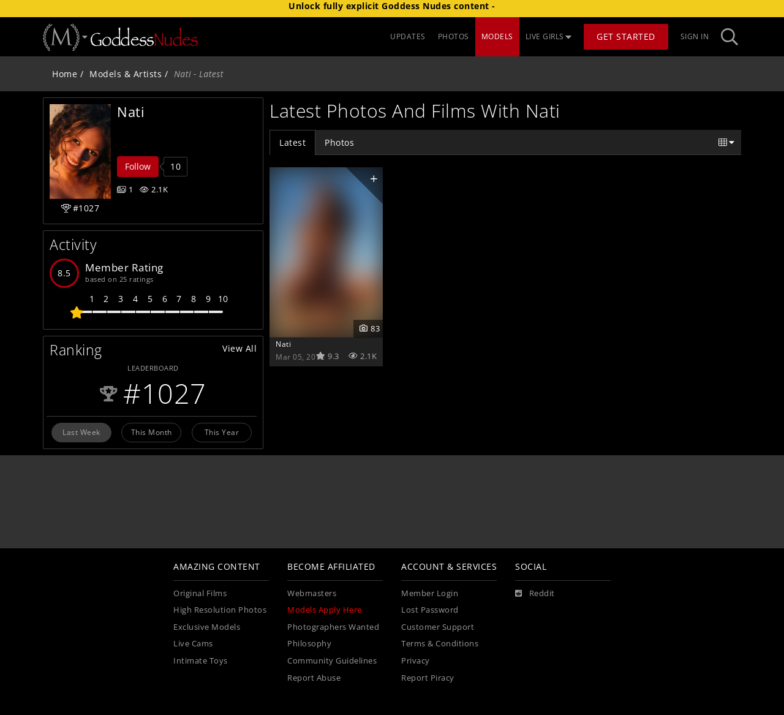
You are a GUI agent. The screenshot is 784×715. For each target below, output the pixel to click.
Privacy (415, 661)
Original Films (200, 593)
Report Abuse (314, 678)
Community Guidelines (332, 661)
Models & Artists (125, 74)
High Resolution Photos (219, 610)
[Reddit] (535, 593)
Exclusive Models (206, 627)
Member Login (429, 593)
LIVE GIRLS (549, 36)
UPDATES (408, 36)
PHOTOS (453, 36)
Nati (283, 344)
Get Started (626, 36)
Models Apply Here (324, 610)
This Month (151, 432)
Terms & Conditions (439, 643)
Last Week (81, 432)
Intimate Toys (200, 661)
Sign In (694, 36)
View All (239, 348)
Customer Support (437, 627)
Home (64, 74)
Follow (138, 166)
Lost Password (430, 610)
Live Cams (193, 643)
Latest (292, 142)
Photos (339, 142)
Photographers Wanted (333, 627)
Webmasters (311, 593)
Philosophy (309, 643)
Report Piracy (427, 678)
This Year (222, 432)
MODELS (497, 36)
